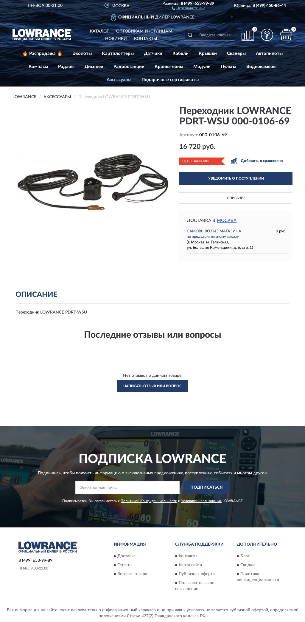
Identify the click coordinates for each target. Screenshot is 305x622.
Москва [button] (226, 220)
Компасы (38, 66)
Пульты (228, 66)
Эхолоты (82, 53)
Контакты (145, 39)
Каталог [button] (99, 31)
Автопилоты (269, 53)
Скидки (247, 565)
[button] (188, 8)
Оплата (124, 565)
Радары (66, 66)
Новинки (116, 39)
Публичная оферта (197, 574)
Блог (245, 556)
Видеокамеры (261, 66)
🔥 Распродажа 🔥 (42, 53)
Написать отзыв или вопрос (152, 386)
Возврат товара (132, 574)
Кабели (180, 53)
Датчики (153, 53)
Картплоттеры (118, 53)
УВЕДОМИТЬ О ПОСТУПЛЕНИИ (236, 178)
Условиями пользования (201, 501)
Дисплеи (94, 66)
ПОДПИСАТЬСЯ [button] (206, 487)
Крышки (208, 53)
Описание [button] (236, 198)
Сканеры (236, 53)
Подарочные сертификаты (170, 80)
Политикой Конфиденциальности (149, 501)
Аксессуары (119, 80)
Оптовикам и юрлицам (144, 31)
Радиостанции (128, 66)
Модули (202, 66)
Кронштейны (169, 66)
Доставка (126, 556)
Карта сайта (190, 565)
